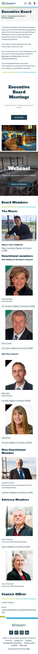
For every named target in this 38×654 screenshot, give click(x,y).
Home (4, 16)
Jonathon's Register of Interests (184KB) (17, 492)
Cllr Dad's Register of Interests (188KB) (17, 443)
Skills (15, 56)
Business (5, 56)
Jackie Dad (6, 438)
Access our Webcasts (19, 184)
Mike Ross (6, 393)
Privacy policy (29, 643)
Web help (23, 645)
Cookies (14, 645)
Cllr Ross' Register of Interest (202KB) (16, 401)
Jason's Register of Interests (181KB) (16, 547)
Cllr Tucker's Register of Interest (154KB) (17, 348)
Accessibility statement (12, 643)
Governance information (16, 16)
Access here (19, 117)
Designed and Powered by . (19, 649)
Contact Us (18, 640)
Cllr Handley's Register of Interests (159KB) (18, 306)
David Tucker (7, 343)
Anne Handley (7, 299)
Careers (28, 640)
